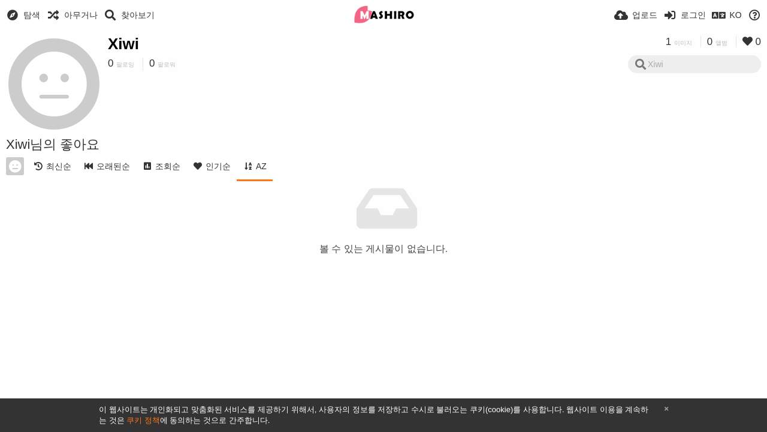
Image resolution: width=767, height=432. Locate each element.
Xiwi (123, 44)
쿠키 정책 (143, 420)
